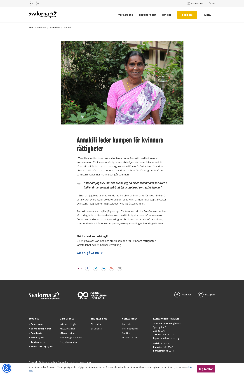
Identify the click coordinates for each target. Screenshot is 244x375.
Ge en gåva (37, 324)
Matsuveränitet (67, 328)
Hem (31, 27)
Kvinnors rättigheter (70, 324)
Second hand (195, 3)
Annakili (67, 27)
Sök (212, 3)
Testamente (38, 341)
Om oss (166, 14)
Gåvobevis (36, 333)
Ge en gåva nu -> (90, 253)
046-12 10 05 (168, 334)
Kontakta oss (128, 324)
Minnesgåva (37, 337)
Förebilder (55, 27)
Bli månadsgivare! (41, 328)
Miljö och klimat (68, 333)
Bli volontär (96, 328)
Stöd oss (187, 14)
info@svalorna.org (170, 338)
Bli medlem (96, 324)
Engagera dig (147, 14)
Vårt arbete (125, 14)
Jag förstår (206, 368)
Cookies (126, 333)
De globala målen (68, 341)
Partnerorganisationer (71, 337)
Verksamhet (129, 318)
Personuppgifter (130, 328)
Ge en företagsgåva (42, 346)
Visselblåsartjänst (130, 337)
